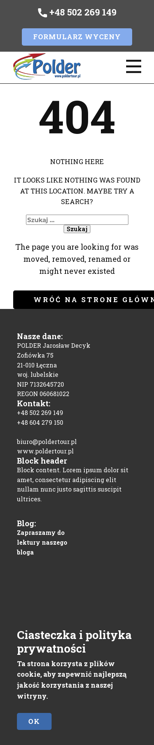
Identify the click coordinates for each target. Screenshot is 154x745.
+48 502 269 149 (77, 12)
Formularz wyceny (77, 36)
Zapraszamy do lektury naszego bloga (42, 542)
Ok (34, 721)
